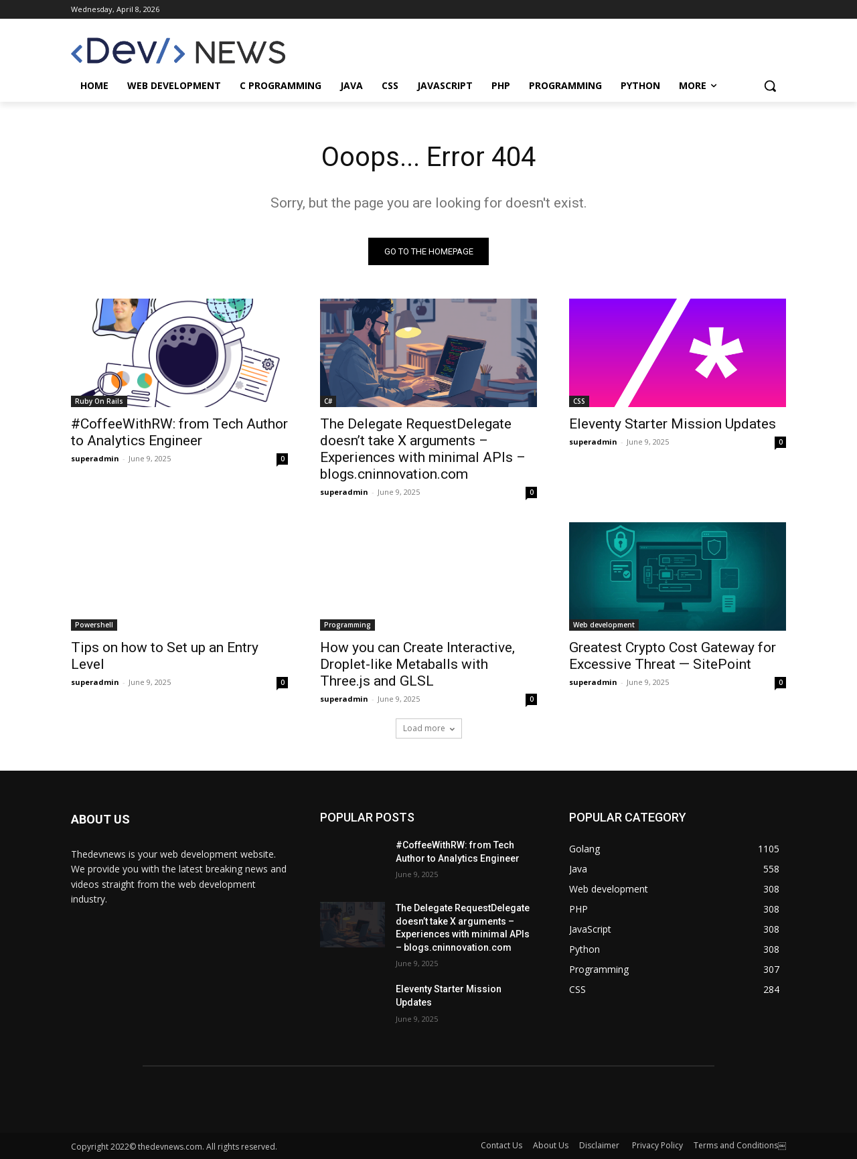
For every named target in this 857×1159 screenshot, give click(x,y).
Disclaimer (600, 1145)
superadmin (95, 458)
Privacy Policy (657, 1145)
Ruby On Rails (99, 401)
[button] (770, 86)
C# (328, 401)
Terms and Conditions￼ (740, 1145)
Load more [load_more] (429, 728)
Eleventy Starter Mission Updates (672, 424)
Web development (604, 624)
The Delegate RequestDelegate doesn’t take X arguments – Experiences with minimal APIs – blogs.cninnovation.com (423, 449)
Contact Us (501, 1145)
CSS (579, 401)
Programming (347, 624)
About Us (550, 1145)
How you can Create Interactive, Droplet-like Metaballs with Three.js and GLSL (417, 664)
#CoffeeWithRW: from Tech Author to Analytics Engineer (179, 432)
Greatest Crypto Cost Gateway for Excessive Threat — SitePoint (672, 655)
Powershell (94, 624)
